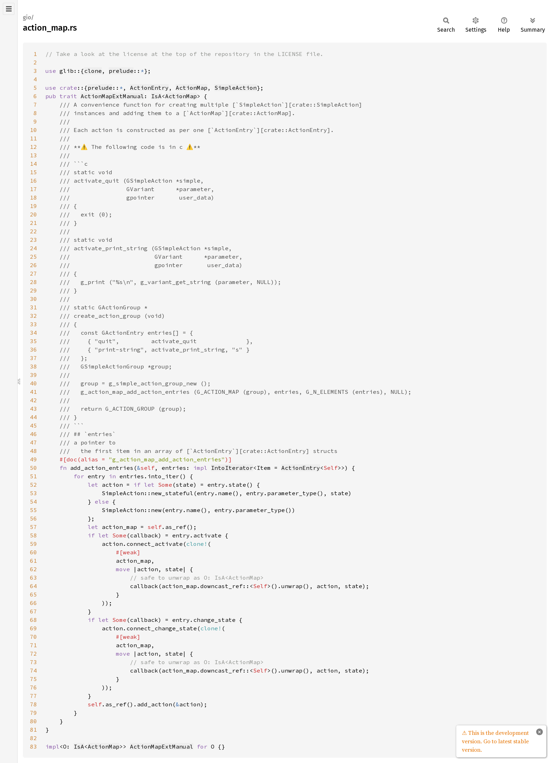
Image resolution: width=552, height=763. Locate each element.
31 (33, 307)
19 (33, 205)
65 (33, 594)
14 (33, 163)
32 (33, 315)
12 (33, 146)
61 (33, 560)
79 (33, 712)
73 (33, 662)
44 (33, 417)
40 (33, 383)
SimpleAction (235, 87)
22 (33, 231)
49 (33, 459)
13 (33, 155)
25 (33, 256)
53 (33, 493)
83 (33, 746)
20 (33, 214)
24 (33, 248)
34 (33, 332)
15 (33, 172)
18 (33, 197)
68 (33, 619)
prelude (121, 70)
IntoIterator (232, 467)
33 (33, 324)
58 (33, 535)
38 (33, 366)
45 (33, 425)
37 (33, 357)
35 (33, 341)
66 (33, 602)
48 (33, 450)
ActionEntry (149, 87)
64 (33, 585)
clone (93, 70)
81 (33, 729)
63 (33, 577)
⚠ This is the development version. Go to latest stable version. (495, 741)
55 (33, 509)
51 (33, 476)
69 (33, 628)
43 (33, 408)
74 (33, 670)
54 (33, 501)
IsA (156, 96)
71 (33, 645)
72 (33, 653)
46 (33, 433)
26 (33, 265)
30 (33, 298)
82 (33, 738)
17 (33, 189)
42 (33, 400)
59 (33, 543)
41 (33, 391)
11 (33, 138)
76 (33, 687)
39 (33, 374)
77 (33, 695)
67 (33, 611)
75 (33, 678)
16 (33, 180)
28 (33, 281)
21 (33, 222)
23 (33, 239)
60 (33, 552)
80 (33, 721)
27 (33, 273)
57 (33, 526)
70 (33, 636)
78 (33, 704)
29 (33, 290)
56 (33, 518)
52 (33, 484)
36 (33, 349)
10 (33, 129)
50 (33, 467)
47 (33, 442)
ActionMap (191, 87)
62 (33, 569)
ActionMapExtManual (112, 96)
